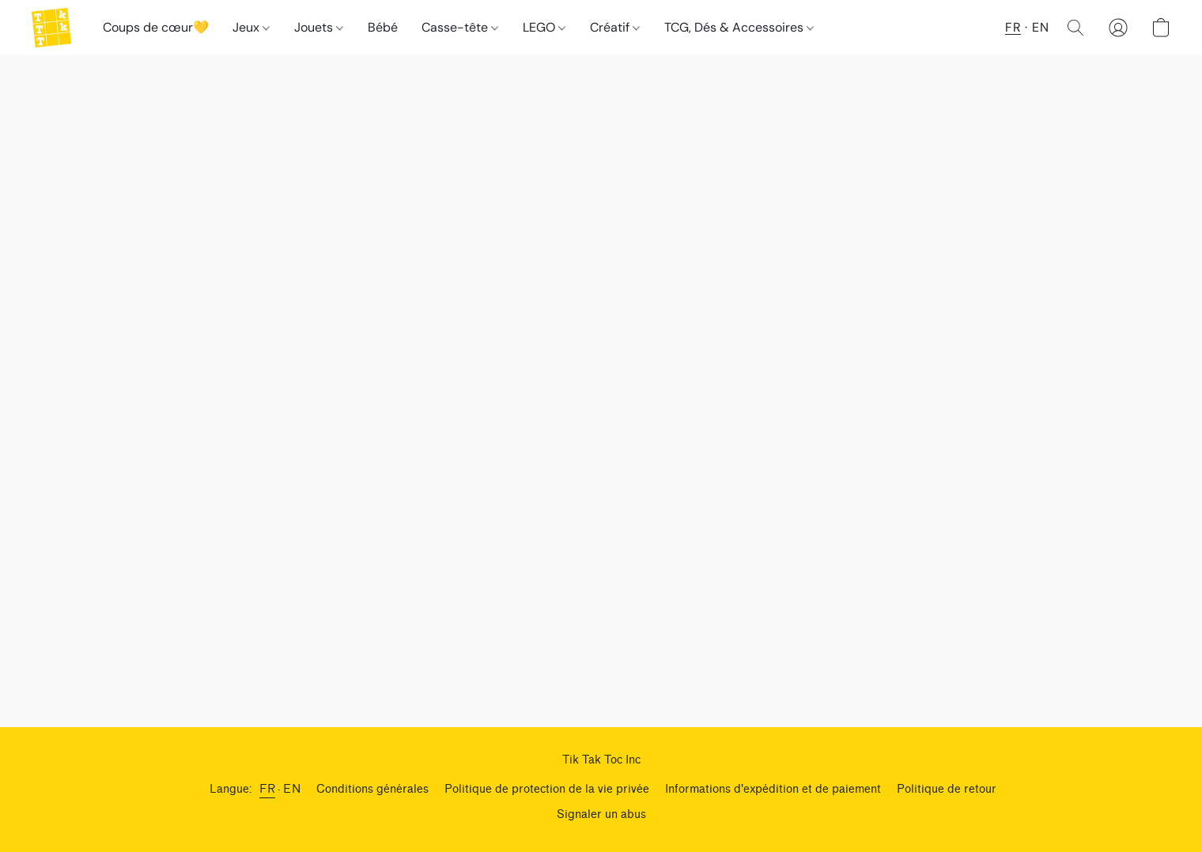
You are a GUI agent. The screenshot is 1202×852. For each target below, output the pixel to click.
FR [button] (1013, 27)
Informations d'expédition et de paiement (773, 789)
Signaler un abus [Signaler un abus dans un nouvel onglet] (601, 814)
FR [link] (267, 789)
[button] (51, 27)
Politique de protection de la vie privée (546, 789)
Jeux (251, 27)
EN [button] (1040, 27)
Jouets (318, 27)
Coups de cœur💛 (156, 27)
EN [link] (291, 789)
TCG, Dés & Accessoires (739, 27)
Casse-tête (459, 27)
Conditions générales (372, 789)
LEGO (544, 27)
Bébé (383, 27)
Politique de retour (946, 789)
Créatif (615, 27)
